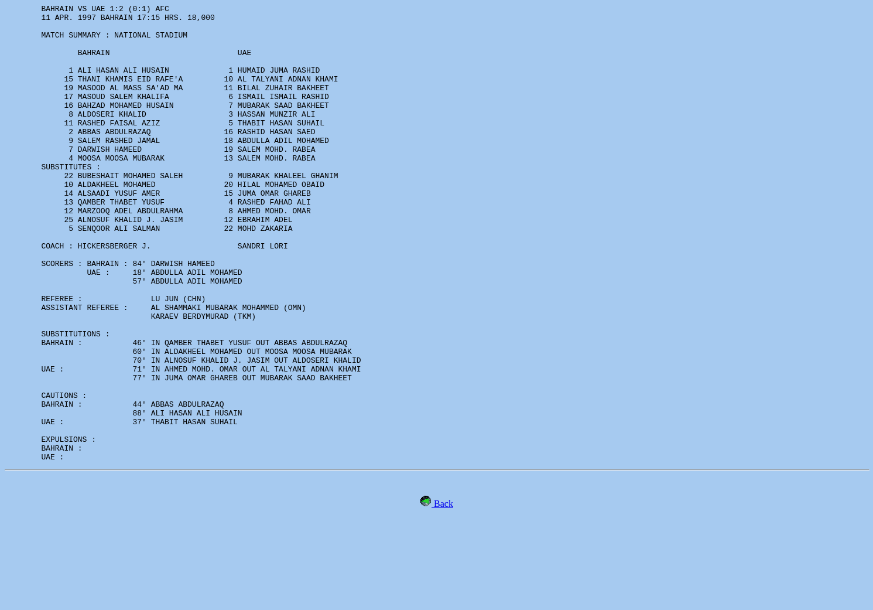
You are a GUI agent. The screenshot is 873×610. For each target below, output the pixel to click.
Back (442, 595)
